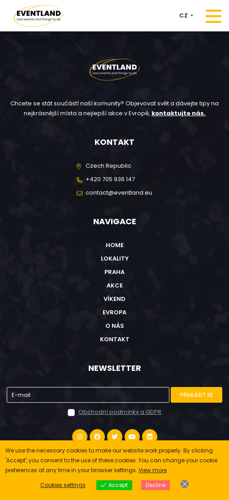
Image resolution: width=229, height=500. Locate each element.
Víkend (114, 299)
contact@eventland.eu (119, 192)
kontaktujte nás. (178, 113)
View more (152, 470)
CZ (184, 15)
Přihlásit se (196, 395)
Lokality (115, 258)
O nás (114, 326)
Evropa (114, 312)
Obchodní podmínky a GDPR (119, 412)
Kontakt (115, 339)
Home (115, 245)
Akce (115, 285)
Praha (114, 272)
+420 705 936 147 (110, 179)
